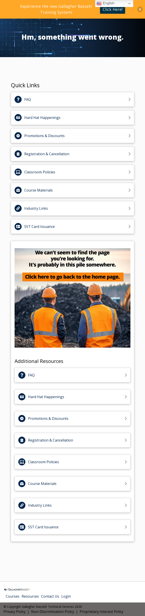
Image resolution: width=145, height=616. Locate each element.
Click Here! (112, 9)
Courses (12, 596)
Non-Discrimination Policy (52, 611)
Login (66, 596)
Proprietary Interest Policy (101, 611)
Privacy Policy (15, 611)
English (105, 3)
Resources (30, 596)
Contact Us (50, 596)
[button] (140, 9)
